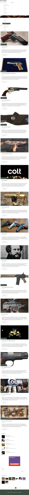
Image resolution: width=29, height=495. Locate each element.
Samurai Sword (5, 33)
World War (5, 27)
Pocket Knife (5, 9)
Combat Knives (5, 30)
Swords (4, 22)
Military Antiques (6, 31)
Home (1, 2)
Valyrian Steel (5, 20)
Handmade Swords (6, 26)
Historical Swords (6, 15)
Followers (5, 11)
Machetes (5, 38)
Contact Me (12, 2)
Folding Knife (5, 16)
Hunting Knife (5, 8)
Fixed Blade (5, 19)
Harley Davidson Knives (6, 5)
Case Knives (5, 37)
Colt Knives (5, 23)
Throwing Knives (6, 4)
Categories (4, 2)
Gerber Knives (5, 12)
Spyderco (5, 34)
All (17, 492)
